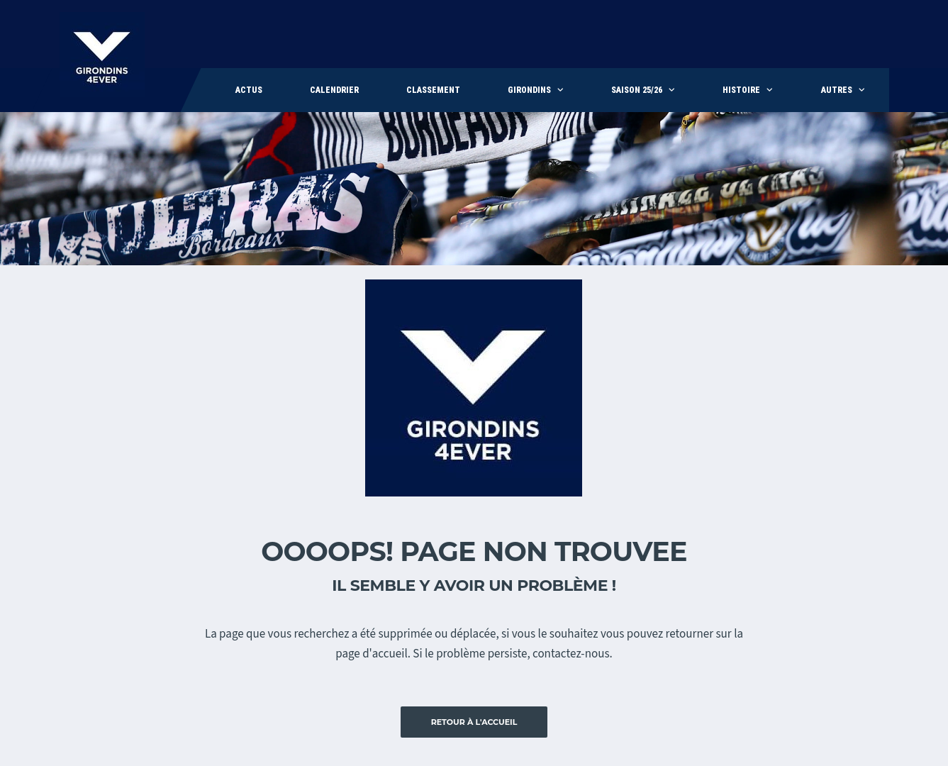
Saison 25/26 (636, 90)
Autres (836, 90)
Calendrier (334, 90)
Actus (248, 90)
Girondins (529, 90)
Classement (433, 90)
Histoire (741, 90)
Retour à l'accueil (474, 722)
